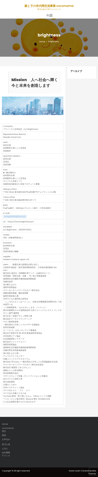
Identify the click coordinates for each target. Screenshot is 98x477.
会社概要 (6, 452)
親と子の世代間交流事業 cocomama (49, 6)
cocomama (8, 428)
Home (5, 424)
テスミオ (6, 455)
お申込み (6, 439)
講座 (4, 435)
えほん (5, 448)
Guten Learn (75, 470)
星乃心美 (6, 444)
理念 (4, 431)
